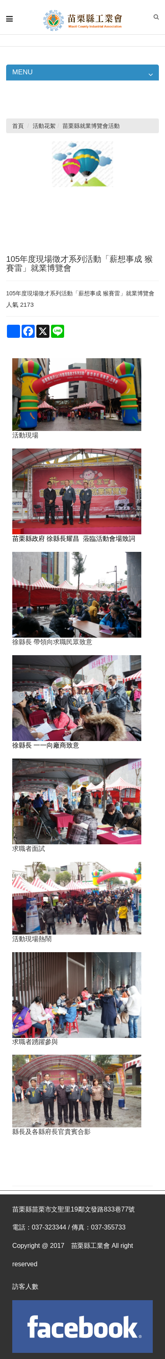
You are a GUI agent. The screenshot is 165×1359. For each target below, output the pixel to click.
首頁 (18, 126)
